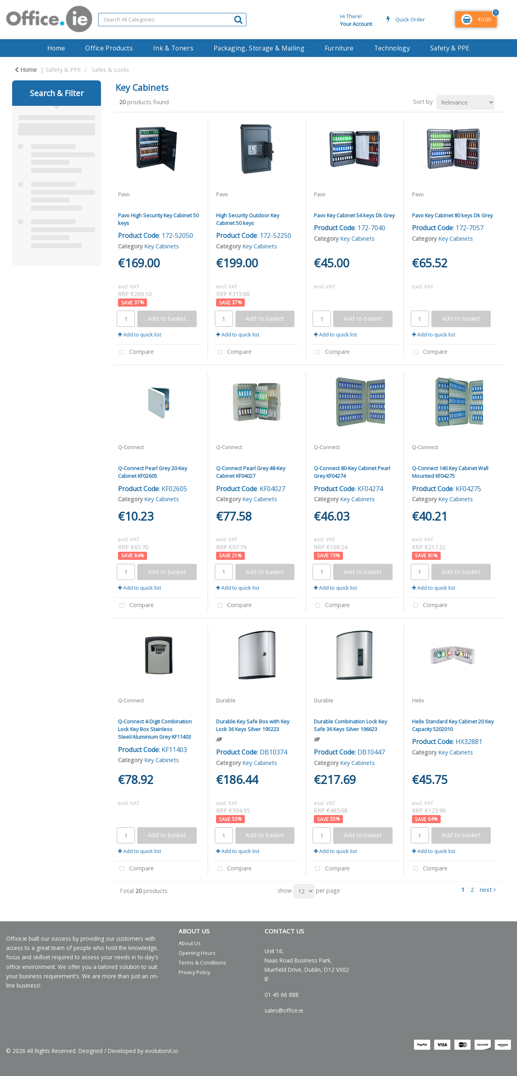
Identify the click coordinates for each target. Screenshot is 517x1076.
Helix (418, 700)
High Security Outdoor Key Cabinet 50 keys (247, 219)
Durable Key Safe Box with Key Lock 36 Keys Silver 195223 (252, 725)
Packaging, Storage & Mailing (259, 48)
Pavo (124, 194)
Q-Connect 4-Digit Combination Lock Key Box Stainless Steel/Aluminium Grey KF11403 (155, 729)
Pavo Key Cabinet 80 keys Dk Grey (452, 215)
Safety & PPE (450, 48)
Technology (392, 48)
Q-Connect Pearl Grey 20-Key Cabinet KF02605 (152, 471)
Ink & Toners (173, 48)
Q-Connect (131, 447)
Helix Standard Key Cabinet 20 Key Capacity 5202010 (453, 725)
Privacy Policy (194, 972)
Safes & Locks (110, 70)
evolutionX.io (161, 1051)
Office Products (109, 48)
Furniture (339, 48)
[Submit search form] (238, 19)
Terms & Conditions (202, 962)
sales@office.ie (284, 1010)
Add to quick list (139, 334)
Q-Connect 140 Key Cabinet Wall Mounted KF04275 (450, 471)
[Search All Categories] (172, 19)
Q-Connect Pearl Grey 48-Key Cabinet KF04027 (250, 471)
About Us (190, 943)
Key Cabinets (161, 246)
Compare (135, 352)
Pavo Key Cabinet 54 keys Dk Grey (354, 215)
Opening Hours (197, 952)
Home (56, 48)
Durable (225, 700)
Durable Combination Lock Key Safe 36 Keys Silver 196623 (350, 725)
